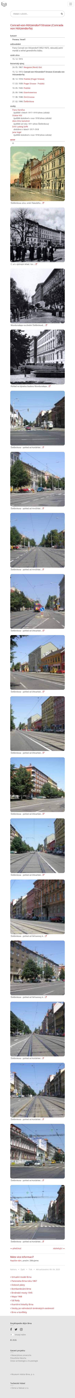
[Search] (37, 13)
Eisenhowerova (30, 92)
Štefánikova (29, 101)
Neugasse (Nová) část (33, 67)
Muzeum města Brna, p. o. (22, 1374)
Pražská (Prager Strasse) (34, 79)
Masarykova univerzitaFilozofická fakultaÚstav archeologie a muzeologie (24, 1358)
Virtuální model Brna (20, 1277)
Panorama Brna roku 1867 (23, 1281)
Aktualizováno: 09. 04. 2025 (48, 1269)
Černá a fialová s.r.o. (19, 1388)
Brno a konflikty (18, 1312)
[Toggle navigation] (71, 4)
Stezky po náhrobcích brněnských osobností (32, 1308)
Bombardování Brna (20, 1288)
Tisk (30, 1269)
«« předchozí (15, 1248)
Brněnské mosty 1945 (21, 1292)
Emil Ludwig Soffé (20, 126)
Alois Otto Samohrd (21, 121)
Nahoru (13, 1269)
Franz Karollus (18, 110)
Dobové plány (17, 1284)
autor (12, 139)
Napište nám (16, 1260)
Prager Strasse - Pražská (34, 83)
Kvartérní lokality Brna (21, 1304)
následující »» (59, 1248)
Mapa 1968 (16, 1296)
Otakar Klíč (17, 115)
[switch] (12, 1335)
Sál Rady (15, 1300)
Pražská (27, 88)
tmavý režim (20, 1334)
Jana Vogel (16, 132)
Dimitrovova (29, 97)
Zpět (23, 1269)
